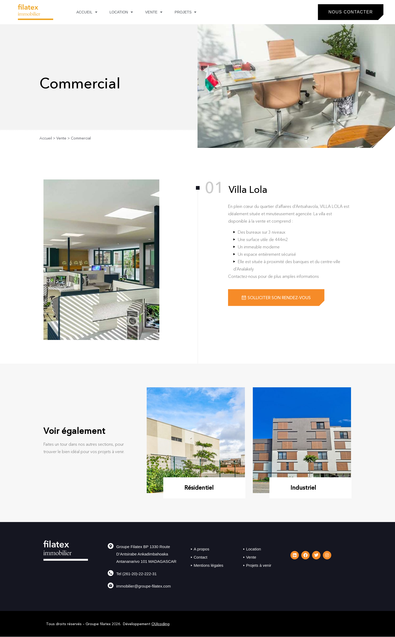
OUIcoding (160, 623)
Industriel (303, 487)
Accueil (86, 12)
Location (121, 12)
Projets (186, 12)
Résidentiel (199, 487)
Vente (153, 12)
